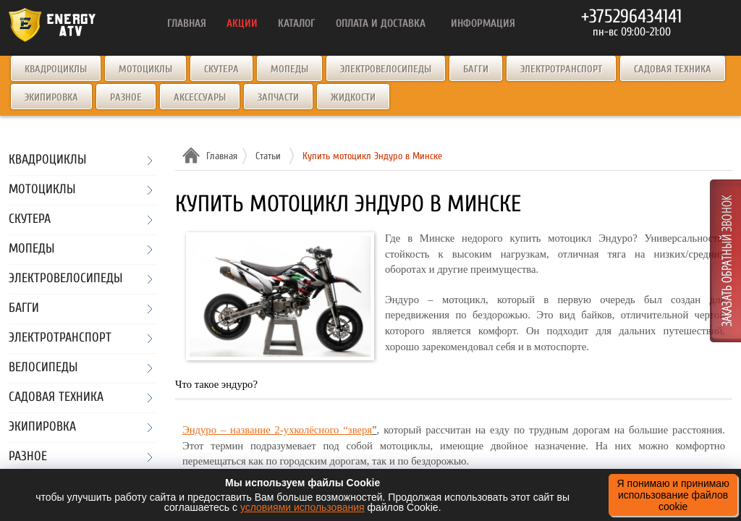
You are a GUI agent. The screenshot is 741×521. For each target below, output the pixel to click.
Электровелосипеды (385, 69)
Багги (475, 69)
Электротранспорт (561, 69)
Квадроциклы (56, 69)
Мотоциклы (145, 69)
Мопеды (289, 69)
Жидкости (353, 97)
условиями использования (302, 507)
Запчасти (278, 97)
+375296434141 (631, 16)
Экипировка (51, 97)
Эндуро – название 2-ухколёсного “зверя (277, 430)
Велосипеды (43, 368)
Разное (126, 97)
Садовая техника (672, 69)
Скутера (221, 69)
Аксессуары (200, 97)
